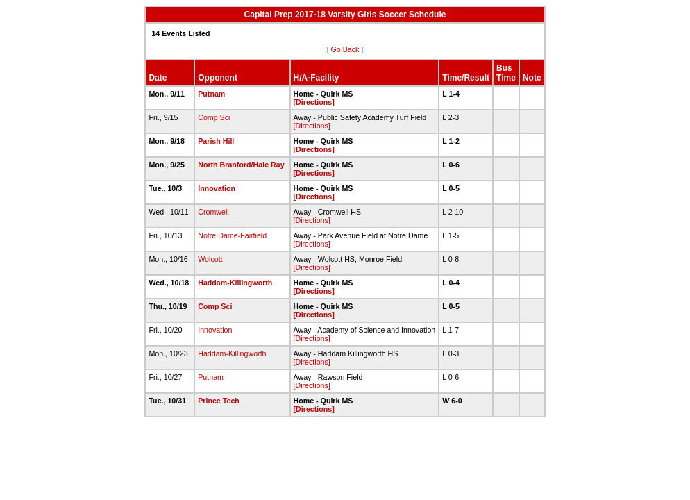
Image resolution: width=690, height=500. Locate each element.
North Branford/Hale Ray (241, 164)
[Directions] (314, 102)
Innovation (216, 188)
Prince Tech (218, 401)
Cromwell (213, 212)
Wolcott (210, 259)
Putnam (211, 94)
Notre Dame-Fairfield (232, 235)
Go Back (345, 49)
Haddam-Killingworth (235, 282)
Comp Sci (214, 117)
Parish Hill (216, 141)
